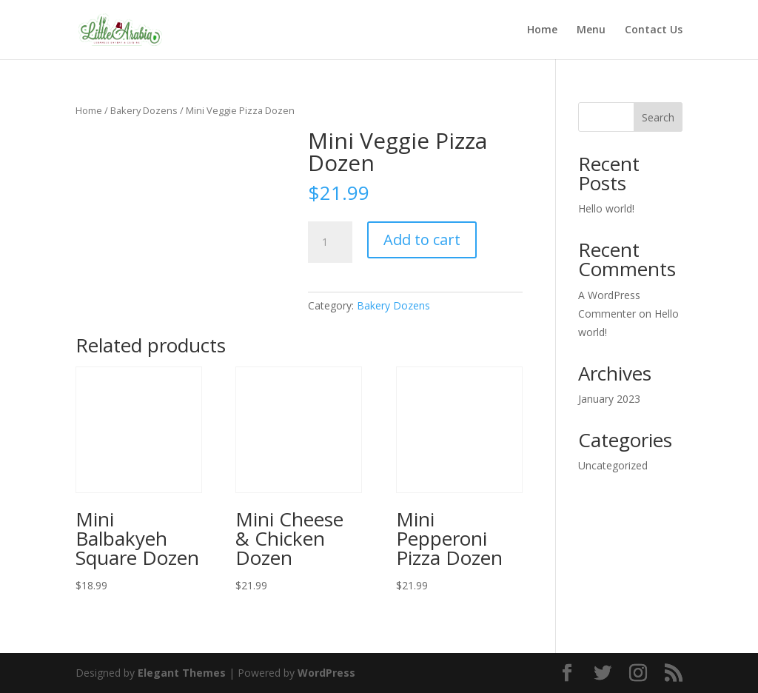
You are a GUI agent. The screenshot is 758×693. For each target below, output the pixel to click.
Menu (591, 30)
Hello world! (606, 208)
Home (542, 30)
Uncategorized (613, 465)
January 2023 (609, 399)
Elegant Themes (182, 673)
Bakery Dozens (144, 110)
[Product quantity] (330, 242)
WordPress (326, 673)
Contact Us (653, 30)
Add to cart (421, 240)
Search (658, 117)
